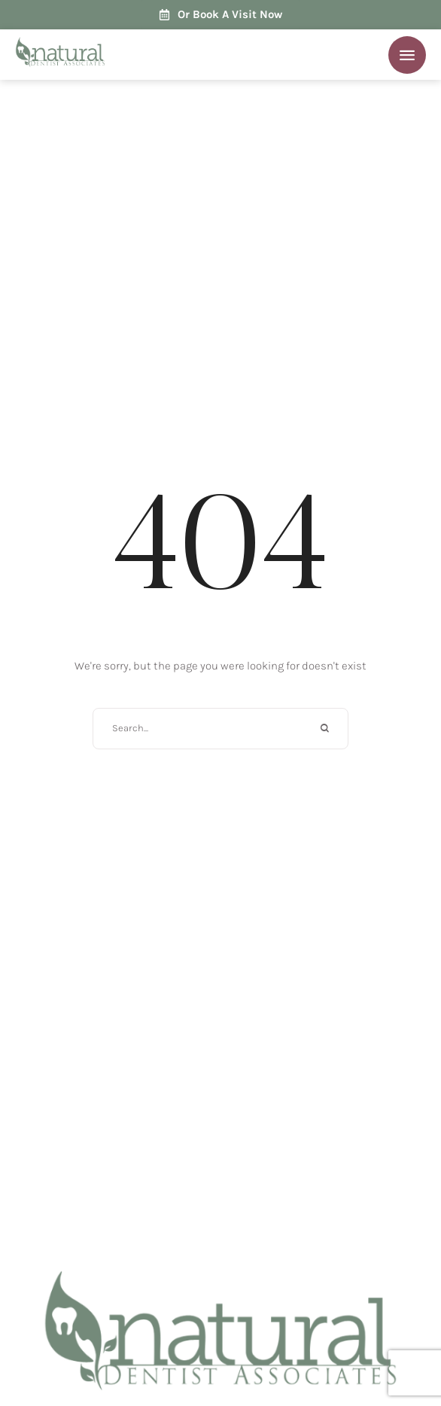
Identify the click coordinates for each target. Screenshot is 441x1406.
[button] (407, 55)
